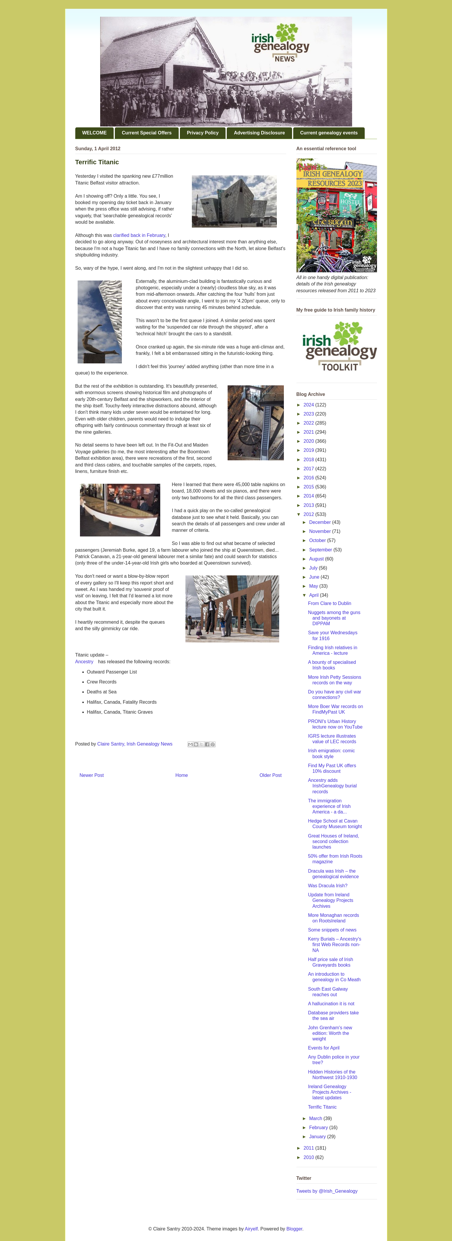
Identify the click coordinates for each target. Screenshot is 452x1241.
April (314, 595)
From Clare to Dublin (329, 603)
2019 (309, 450)
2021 (309, 432)
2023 (309, 413)
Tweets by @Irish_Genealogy (327, 1191)
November (320, 531)
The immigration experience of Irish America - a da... (329, 806)
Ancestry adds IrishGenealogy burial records (332, 786)
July (314, 567)
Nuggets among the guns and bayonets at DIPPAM (334, 618)
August (317, 558)
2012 (309, 514)
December (320, 522)
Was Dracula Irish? (327, 885)
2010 (309, 1157)
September (321, 549)
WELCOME (94, 132)
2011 (309, 1148)
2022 (309, 422)
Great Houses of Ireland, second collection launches (333, 841)
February (319, 1127)
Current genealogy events (329, 132)
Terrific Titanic (322, 1107)
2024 (309, 404)
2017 (309, 468)
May (314, 586)
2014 (309, 495)
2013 (309, 505)
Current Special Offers (147, 132)
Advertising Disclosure (259, 132)
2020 (309, 441)
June (314, 577)
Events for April (324, 1047)
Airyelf (251, 1228)
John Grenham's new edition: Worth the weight (330, 1033)
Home (181, 775)
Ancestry (84, 661)
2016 (309, 477)
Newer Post (92, 775)
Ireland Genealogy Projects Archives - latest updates (329, 1092)
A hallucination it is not (331, 1003)
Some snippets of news (332, 929)
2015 (309, 486)
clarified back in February (139, 235)
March (316, 1118)
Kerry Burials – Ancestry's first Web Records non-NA (334, 944)
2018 (309, 459)
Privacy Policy (203, 132)
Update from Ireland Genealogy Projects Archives (330, 900)
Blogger (294, 1228)
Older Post (271, 775)
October (318, 540)
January (318, 1136)
